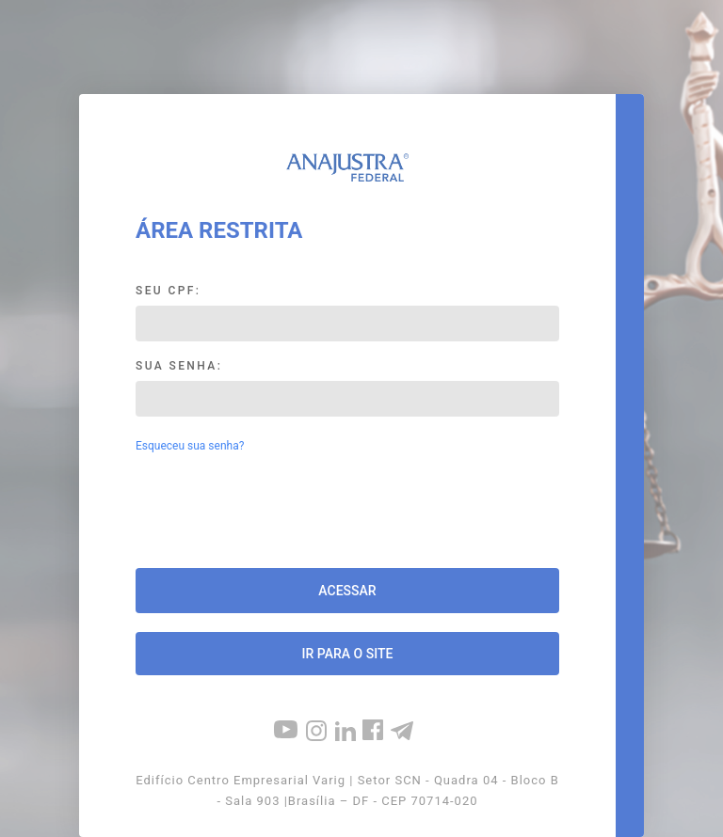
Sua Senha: (179, 365)
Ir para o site (348, 653)
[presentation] (347, 512)
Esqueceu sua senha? (190, 445)
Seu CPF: (168, 290)
